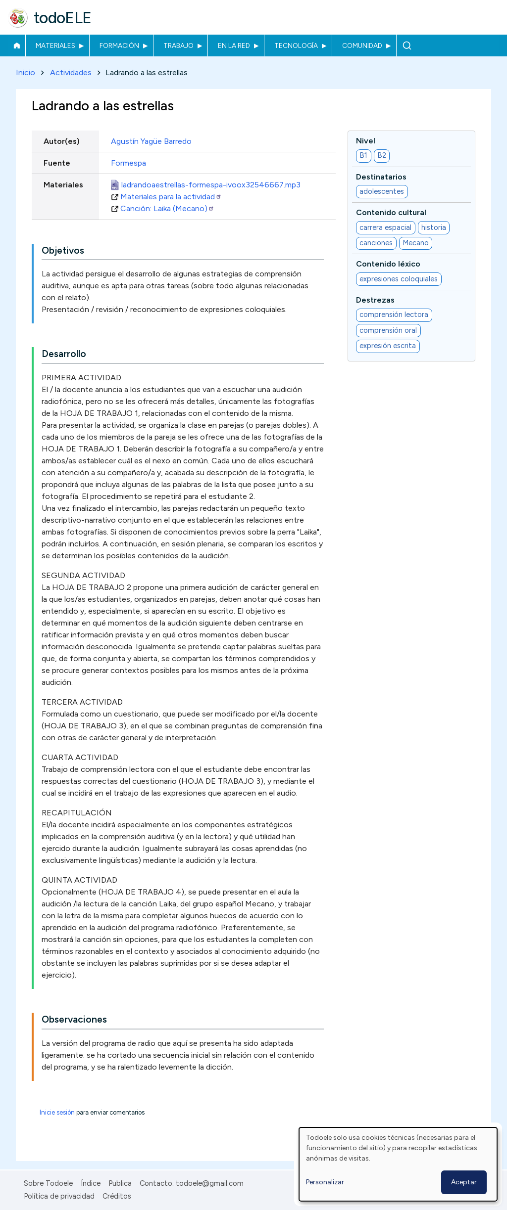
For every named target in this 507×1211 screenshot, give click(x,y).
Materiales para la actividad (171, 196)
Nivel (365, 140)
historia (433, 227)
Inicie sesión (57, 1113)
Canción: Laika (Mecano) (167, 208)
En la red (234, 45)
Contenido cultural (391, 213)
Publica (120, 1183)
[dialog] (398, 1164)
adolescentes (381, 191)
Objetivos (63, 250)
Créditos (116, 1196)
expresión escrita (387, 346)
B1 (363, 155)
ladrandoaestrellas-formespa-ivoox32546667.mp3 (211, 184)
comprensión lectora (393, 315)
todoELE (63, 17)
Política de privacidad (59, 1196)
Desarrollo (64, 354)
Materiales (55, 45)
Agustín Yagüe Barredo (151, 141)
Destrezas (375, 300)
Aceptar (464, 1182)
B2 (381, 155)
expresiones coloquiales (398, 278)
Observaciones (74, 1020)
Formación (119, 45)
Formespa (128, 163)
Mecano (416, 243)
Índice (91, 1183)
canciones (376, 243)
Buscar (406, 45)
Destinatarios (381, 176)
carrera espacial (385, 227)
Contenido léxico (388, 264)
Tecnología (296, 45)
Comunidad (362, 45)
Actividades (71, 72)
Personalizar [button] (325, 1182)
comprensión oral (388, 330)
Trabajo (178, 45)
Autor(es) (62, 141)
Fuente (57, 163)
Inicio (16, 45)
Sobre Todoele (48, 1183)
